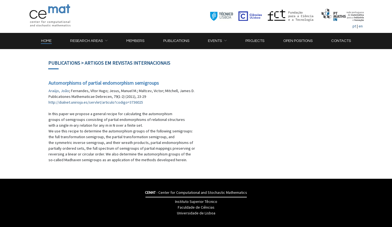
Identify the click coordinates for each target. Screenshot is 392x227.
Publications (64, 63)
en (361, 26)
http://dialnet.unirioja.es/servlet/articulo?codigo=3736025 (95, 102)
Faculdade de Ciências (196, 207)
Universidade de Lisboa (196, 213)
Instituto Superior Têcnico (196, 201)
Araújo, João (58, 90)
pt (354, 26)
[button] (89, 41)
